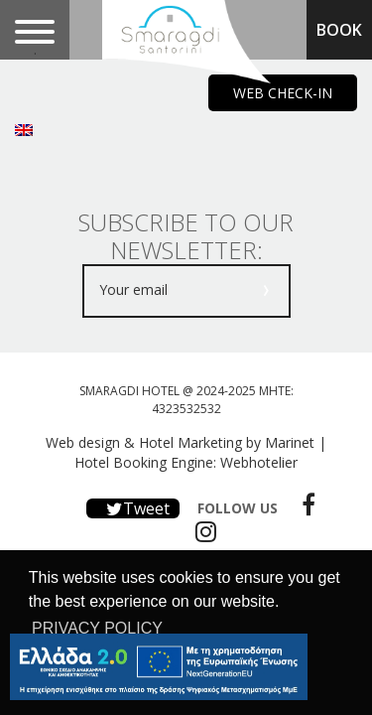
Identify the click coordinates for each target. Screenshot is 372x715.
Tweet (133, 508)
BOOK (339, 30)
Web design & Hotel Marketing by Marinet (180, 442)
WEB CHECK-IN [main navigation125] (282, 92)
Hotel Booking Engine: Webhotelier (186, 462)
